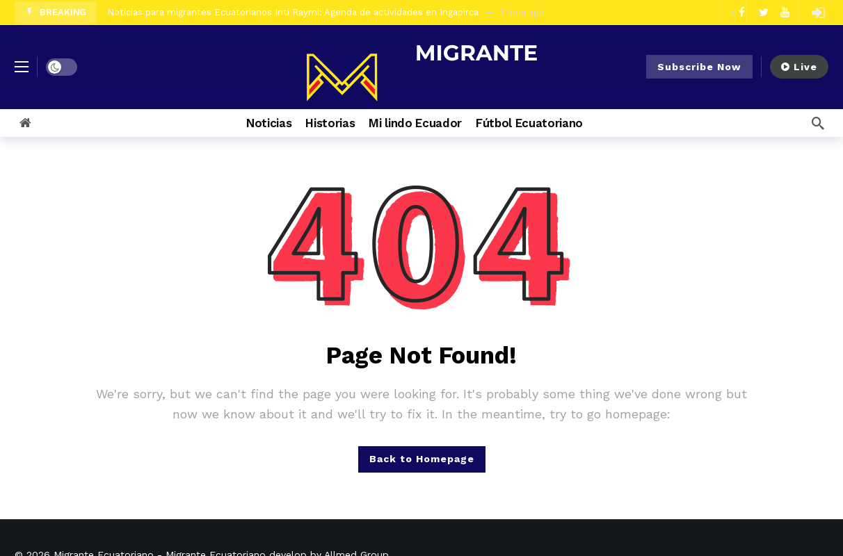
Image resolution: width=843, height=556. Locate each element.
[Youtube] (785, 12)
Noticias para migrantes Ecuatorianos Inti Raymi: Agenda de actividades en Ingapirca (293, 12)
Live (799, 66)
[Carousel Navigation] (745, 12)
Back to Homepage (421, 458)
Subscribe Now (699, 66)
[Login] (818, 12)
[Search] (818, 123)
